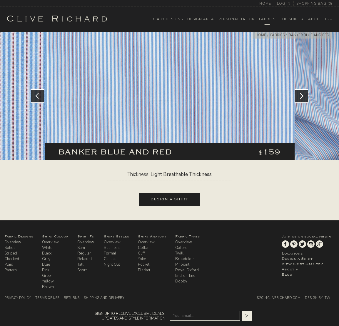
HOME (260, 35)
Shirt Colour (55, 236)
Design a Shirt (297, 259)
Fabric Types (187, 236)
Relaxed (84, 259)
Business (112, 247)
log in (283, 3)
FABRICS (277, 35)
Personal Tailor (236, 19)
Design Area (200, 19)
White (47, 247)
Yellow (48, 281)
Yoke (142, 259)
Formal (110, 253)
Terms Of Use (47, 298)
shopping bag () (314, 3)
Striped (10, 253)
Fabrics (267, 19)
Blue (46, 264)
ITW (327, 298)
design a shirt (169, 199)
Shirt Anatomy (152, 236)
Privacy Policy (17, 298)
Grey (46, 259)
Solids (10, 247)
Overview (12, 242)
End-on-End (185, 275)
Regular (84, 253)
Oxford (181, 247)
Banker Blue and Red (309, 35)
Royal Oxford (187, 270)
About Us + (320, 19)
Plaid (8, 264)
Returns (71, 298)
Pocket (143, 264)
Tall (80, 264)
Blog (287, 274)
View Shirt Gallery (302, 264)
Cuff (141, 253)
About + (290, 269)
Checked (11, 259)
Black (46, 253)
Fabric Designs (18, 236)
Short (82, 270)
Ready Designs (167, 19)
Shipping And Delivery (104, 298)
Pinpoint (182, 264)
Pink (45, 270)
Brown (48, 287)
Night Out (112, 264)
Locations (292, 253)
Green (47, 275)
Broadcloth (185, 259)
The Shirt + (292, 19)
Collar (143, 247)
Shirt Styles (116, 236)
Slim (81, 247)
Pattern (10, 270)
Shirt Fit (86, 236)
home (265, 3)
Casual (110, 259)
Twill (179, 253)
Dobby (181, 281)
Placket (144, 270)
